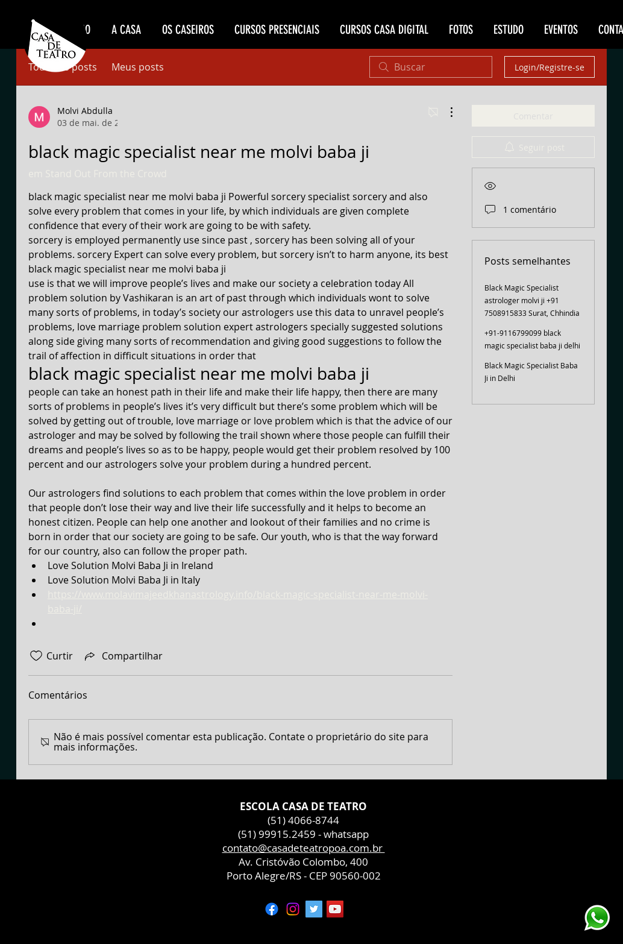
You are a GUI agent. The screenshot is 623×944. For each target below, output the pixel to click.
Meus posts (137, 67)
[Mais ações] (445, 112)
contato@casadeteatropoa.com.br (303, 848)
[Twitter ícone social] (313, 909)
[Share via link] (123, 656)
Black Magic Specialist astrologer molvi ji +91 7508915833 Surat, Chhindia (532, 300)
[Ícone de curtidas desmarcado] (36, 656)
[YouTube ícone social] (335, 909)
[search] (430, 67)
